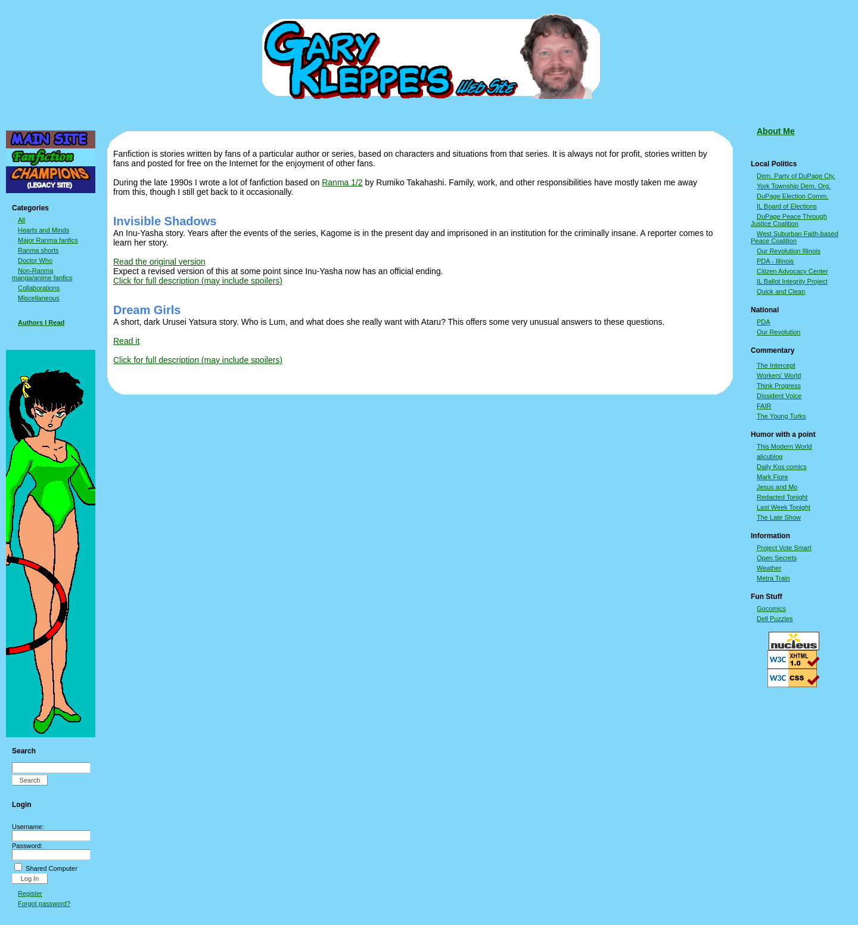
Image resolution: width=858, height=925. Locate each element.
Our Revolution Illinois (788, 250)
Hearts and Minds (43, 230)
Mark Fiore (772, 476)
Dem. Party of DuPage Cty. (796, 175)
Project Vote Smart (784, 547)
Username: (28, 826)
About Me (776, 131)
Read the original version (159, 261)
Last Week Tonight (783, 507)
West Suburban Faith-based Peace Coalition (794, 237)
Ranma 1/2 (342, 182)
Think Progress (779, 385)
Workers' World (779, 375)
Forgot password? (44, 903)
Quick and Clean (781, 291)
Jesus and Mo (777, 487)
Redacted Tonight (782, 497)
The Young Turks (781, 416)
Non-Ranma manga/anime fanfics (42, 274)
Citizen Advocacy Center (792, 271)
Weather (769, 568)
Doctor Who (35, 260)
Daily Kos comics (782, 466)
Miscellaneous (39, 298)
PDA (763, 321)
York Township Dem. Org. (794, 186)
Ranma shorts (38, 250)
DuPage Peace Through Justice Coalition (789, 220)
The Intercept (776, 365)
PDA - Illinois (775, 261)
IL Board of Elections (787, 206)
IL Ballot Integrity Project (792, 281)
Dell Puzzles (775, 618)
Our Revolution (778, 332)
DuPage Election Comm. (792, 196)
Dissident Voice (779, 395)
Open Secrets (777, 557)
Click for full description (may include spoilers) (197, 280)
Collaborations (39, 287)
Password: (27, 845)
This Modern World (784, 446)
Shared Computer (51, 868)
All (21, 220)
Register (30, 893)
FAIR (764, 405)
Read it (126, 341)
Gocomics (771, 608)
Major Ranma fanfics (48, 240)
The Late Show (779, 517)
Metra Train (773, 578)
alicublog (769, 456)
